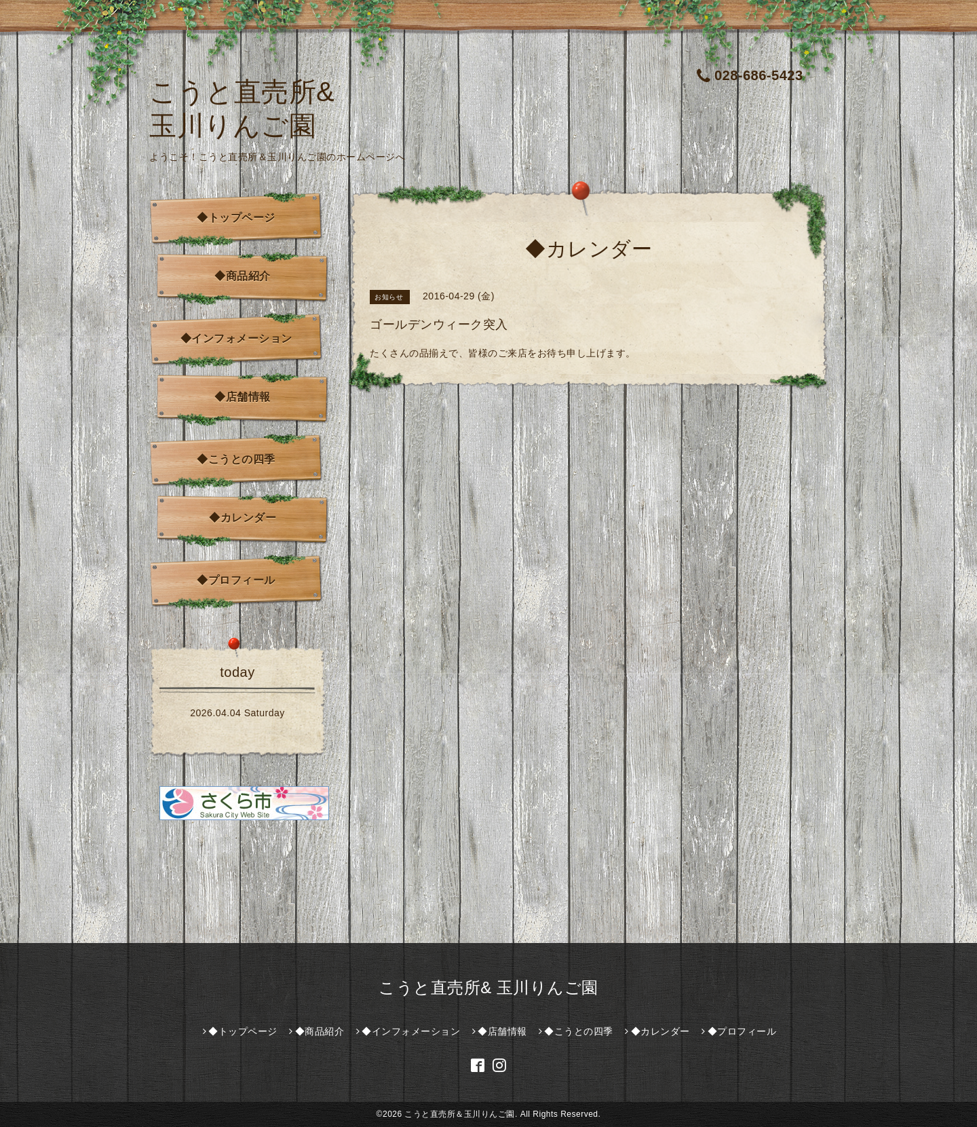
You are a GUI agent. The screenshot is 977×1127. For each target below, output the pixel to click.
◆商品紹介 (242, 276)
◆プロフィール (236, 580)
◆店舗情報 (242, 397)
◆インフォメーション (236, 338)
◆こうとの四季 (236, 459)
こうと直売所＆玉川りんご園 (459, 1114)
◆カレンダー (242, 517)
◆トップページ (236, 217)
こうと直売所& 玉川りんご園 (488, 987)
